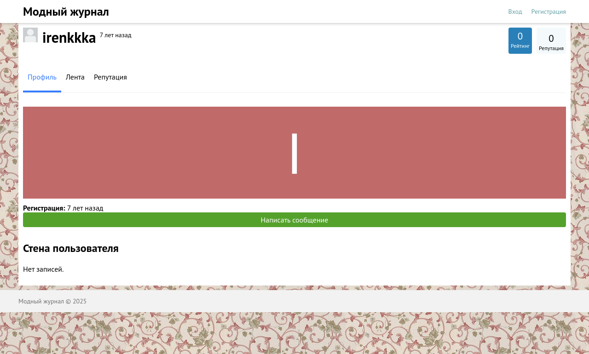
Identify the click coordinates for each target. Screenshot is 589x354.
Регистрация (548, 11)
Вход (515, 11)
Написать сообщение (295, 219)
